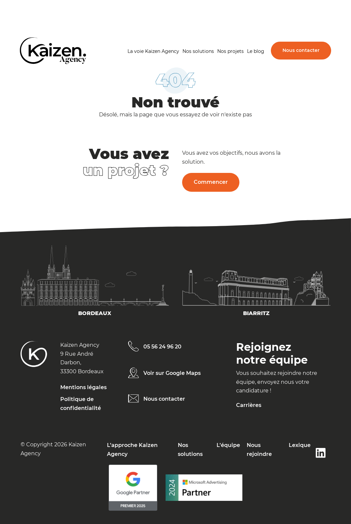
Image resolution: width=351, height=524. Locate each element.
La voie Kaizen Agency (153, 51)
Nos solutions (198, 51)
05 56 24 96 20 (162, 346)
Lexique (300, 445)
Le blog (255, 51)
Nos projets (230, 51)
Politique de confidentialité (80, 403)
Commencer (211, 182)
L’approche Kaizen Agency (132, 449)
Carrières (248, 405)
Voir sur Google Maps (172, 373)
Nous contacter (301, 50)
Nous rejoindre (259, 449)
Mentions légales (83, 387)
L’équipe (228, 445)
